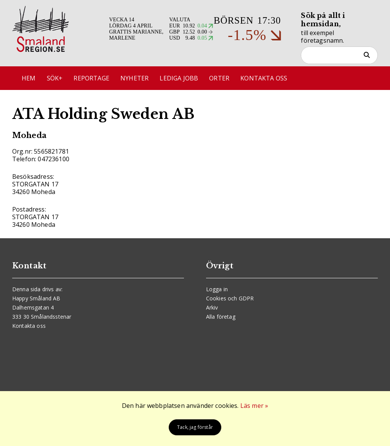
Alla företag (220, 316)
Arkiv (212, 307)
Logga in (217, 289)
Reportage (91, 78)
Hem (28, 78)
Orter (219, 78)
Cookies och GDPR (230, 298)
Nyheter (134, 78)
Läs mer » (254, 405)
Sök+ (55, 78)
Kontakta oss (263, 78)
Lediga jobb (179, 78)
